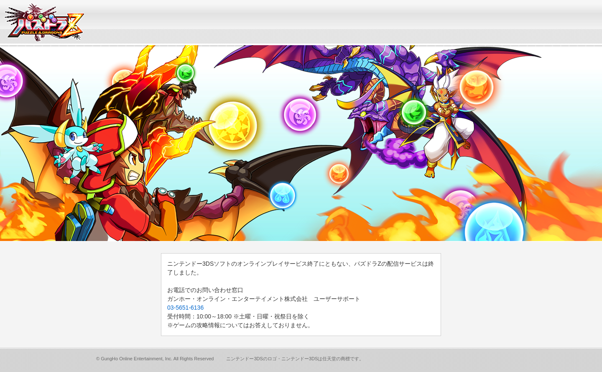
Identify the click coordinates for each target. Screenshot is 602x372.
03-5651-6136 (185, 307)
